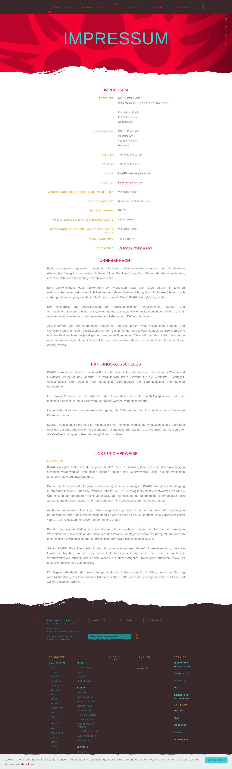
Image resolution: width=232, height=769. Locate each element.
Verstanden (216, 759)
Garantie (179, 681)
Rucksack (83, 740)
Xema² (54, 737)
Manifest (179, 732)
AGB (176, 688)
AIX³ (53, 728)
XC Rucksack (86, 697)
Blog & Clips (92, 7)
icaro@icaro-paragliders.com (134, 173)
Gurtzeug (55, 724)
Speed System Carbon (86, 725)
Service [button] (184, 7)
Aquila (54, 717)
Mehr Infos (28, 764)
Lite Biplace (85, 681)
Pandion (55, 676)
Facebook (97, 620)
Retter (81, 663)
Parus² (54, 703)
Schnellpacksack (87, 731)
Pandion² (56, 681)
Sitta (53, 694)
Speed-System (86, 719)
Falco (54, 672)
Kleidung (82, 747)
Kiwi (53, 712)
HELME (82, 692)
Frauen (82, 752)
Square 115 (84, 676)
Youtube (124, 620)
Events (160, 7)
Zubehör (82, 688)
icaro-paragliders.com (130, 182)
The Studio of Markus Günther (135, 248)
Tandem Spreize (87, 715)
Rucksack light (86, 701)
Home (115, 7)
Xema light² (57, 733)
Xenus (54, 699)
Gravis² (55, 685)
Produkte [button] (62, 7)
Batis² (54, 746)
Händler (136, 7)
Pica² (54, 667)
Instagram (152, 620)
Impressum (180, 725)
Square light (85, 667)
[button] (203, 7)
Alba (80, 672)
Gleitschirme (57, 663)
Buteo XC (56, 690)
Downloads (181, 673)
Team (177, 718)
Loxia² (54, 742)
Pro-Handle (84, 710)
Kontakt (179, 711)
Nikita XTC (57, 708)
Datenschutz (182, 740)
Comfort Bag (85, 706)
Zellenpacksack (87, 736)
